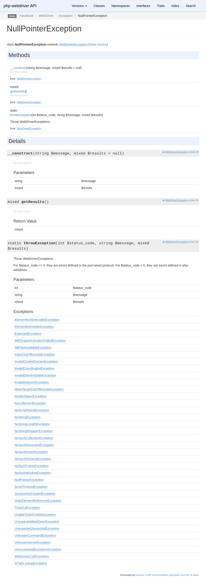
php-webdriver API (20, 6)
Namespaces (121, 6)
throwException (21, 115)
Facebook (26, 16)
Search (191, 6)
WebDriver (46, 16)
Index (175, 6)
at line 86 (193, 241)
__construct (18, 68)
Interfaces (143, 6)
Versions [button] (79, 6)
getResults (17, 91)
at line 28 (193, 152)
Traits (161, 6)
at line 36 (193, 200)
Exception (66, 16)
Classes (99, 6)
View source (98, 44)
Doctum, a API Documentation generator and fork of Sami (167, 575)
